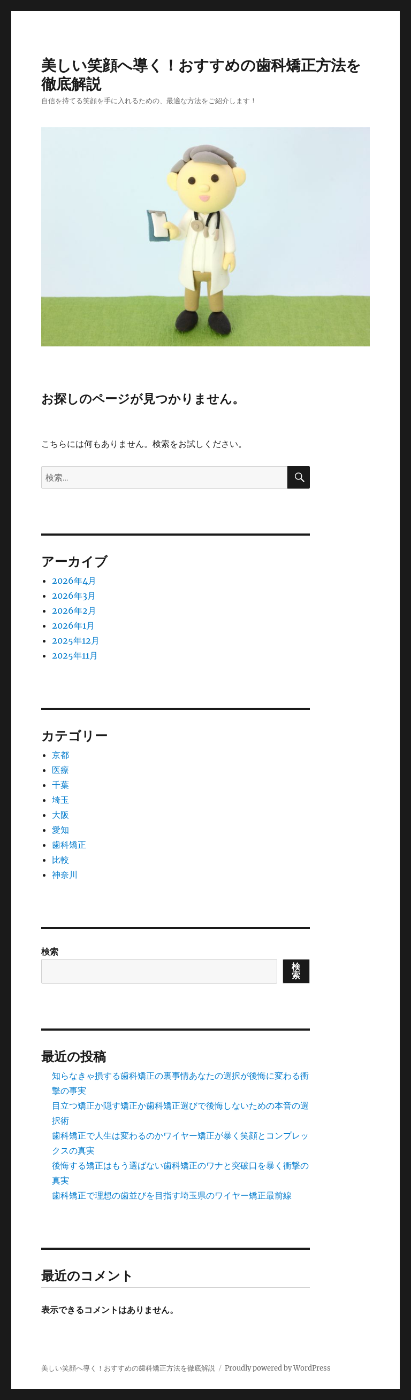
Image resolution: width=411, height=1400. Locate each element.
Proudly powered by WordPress (278, 1368)
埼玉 (60, 799)
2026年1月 (73, 625)
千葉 (60, 784)
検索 (49, 951)
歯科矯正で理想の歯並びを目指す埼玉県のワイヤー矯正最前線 (172, 1195)
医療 (60, 769)
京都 (60, 754)
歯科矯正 (69, 844)
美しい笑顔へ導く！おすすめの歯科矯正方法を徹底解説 (128, 1368)
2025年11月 (75, 655)
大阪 (60, 814)
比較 (60, 859)
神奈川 (65, 874)
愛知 (60, 829)
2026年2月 (74, 610)
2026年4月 (74, 580)
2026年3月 (74, 595)
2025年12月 (76, 640)
